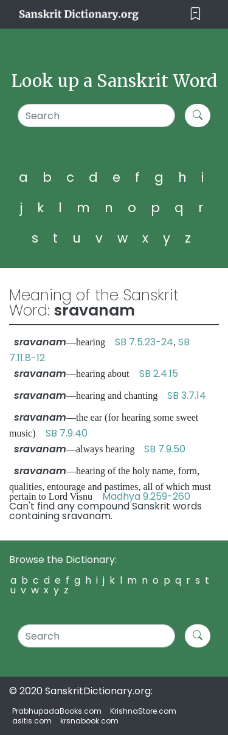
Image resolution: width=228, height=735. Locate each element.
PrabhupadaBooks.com (57, 711)
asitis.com (32, 721)
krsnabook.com (89, 721)
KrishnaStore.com (143, 711)
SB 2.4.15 (158, 374)
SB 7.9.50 (164, 449)
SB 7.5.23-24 (144, 342)
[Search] (96, 115)
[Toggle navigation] (195, 14)
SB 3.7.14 (186, 395)
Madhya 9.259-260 (146, 496)
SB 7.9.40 (67, 433)
